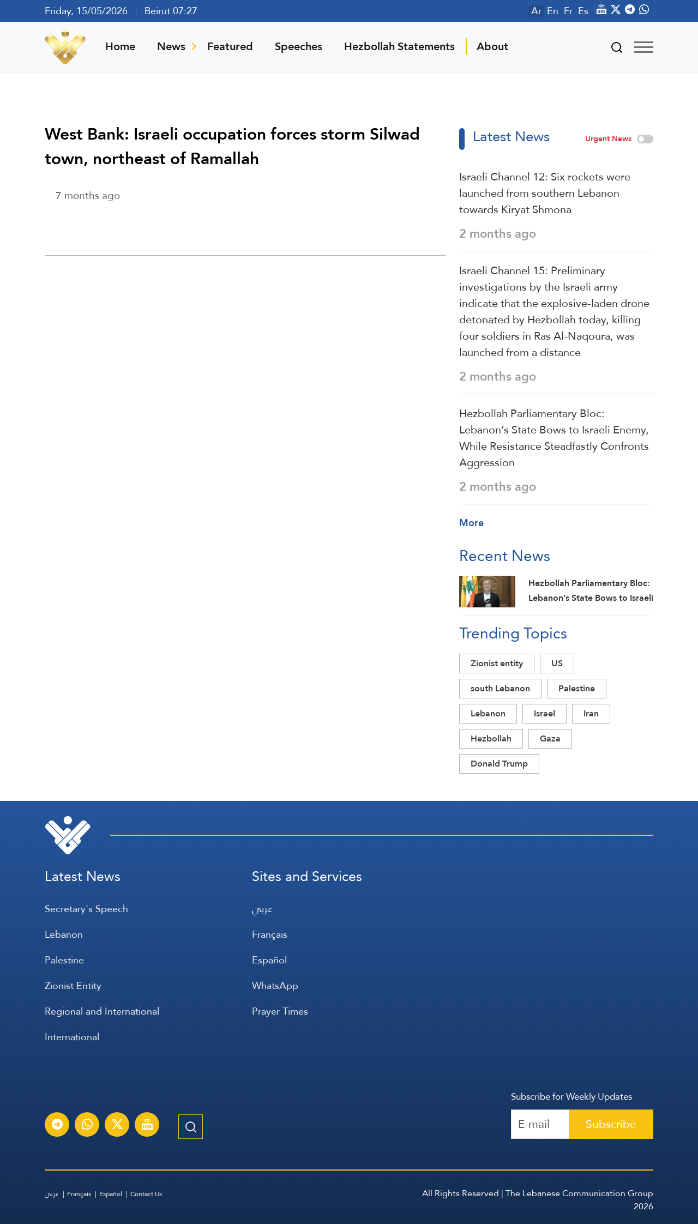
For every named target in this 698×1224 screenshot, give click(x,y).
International (72, 1037)
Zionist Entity (73, 985)
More (471, 523)
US (557, 663)
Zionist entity (497, 663)
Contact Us (146, 1194)
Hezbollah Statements (399, 46)
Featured (230, 46)
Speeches (298, 46)
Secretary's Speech (86, 909)
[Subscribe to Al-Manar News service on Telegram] (57, 1126)
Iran (591, 713)
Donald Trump (499, 763)
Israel (544, 713)
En (552, 11)
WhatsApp (275, 985)
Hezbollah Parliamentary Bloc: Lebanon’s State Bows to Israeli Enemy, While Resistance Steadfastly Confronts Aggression (554, 438)
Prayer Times (280, 1011)
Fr (568, 11)
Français (269, 934)
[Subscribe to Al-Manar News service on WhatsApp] (87, 1126)
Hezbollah (491, 738)
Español (269, 960)
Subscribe (611, 1124)
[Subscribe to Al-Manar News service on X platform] (117, 1126)
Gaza (550, 738)
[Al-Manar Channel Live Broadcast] (147, 1126)
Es (583, 11)
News (171, 46)
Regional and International (102, 1011)
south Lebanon (500, 688)
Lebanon (488, 713)
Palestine (576, 688)
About (492, 46)
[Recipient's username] (540, 1124)
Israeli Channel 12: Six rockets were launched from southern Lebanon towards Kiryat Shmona (544, 193)
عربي (262, 909)
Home (120, 46)
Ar (536, 11)
